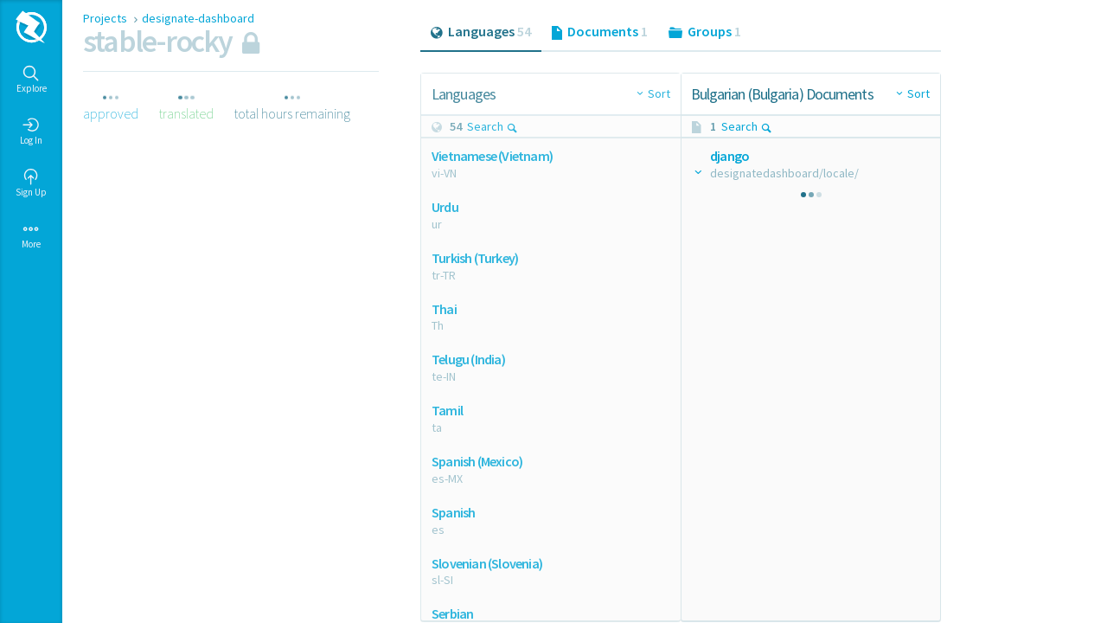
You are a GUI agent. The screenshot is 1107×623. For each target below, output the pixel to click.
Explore (31, 79)
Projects (106, 18)
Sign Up (31, 183)
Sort (659, 93)
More (31, 235)
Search (492, 126)
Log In (31, 131)
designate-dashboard (198, 18)
